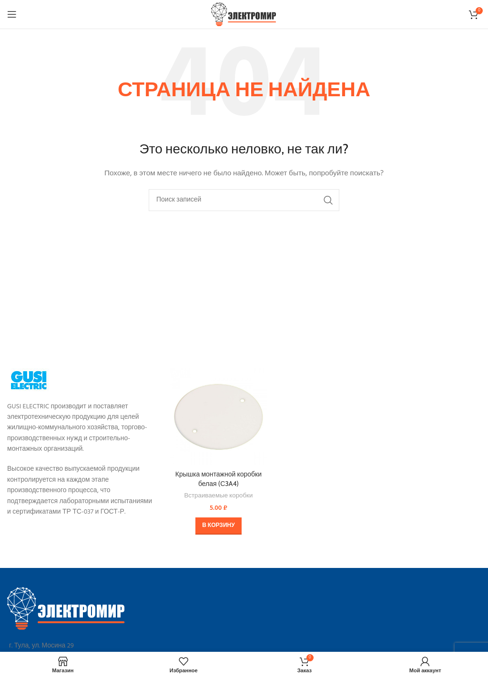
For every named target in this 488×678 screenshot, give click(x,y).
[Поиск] (244, 200)
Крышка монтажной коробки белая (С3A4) (218, 479)
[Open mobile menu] (11, 14)
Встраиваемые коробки (218, 496)
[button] (218, 526)
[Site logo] (244, 14)
